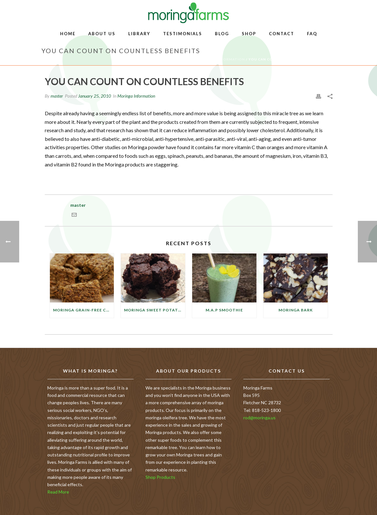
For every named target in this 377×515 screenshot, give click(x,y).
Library (139, 33)
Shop (249, 33)
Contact (281, 33)
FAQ (312, 33)
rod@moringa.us (259, 417)
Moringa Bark (296, 310)
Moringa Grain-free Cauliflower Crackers (83, 310)
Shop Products (160, 477)
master (57, 96)
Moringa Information (221, 59)
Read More (58, 492)
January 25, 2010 (94, 96)
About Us (101, 33)
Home (67, 33)
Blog (222, 33)
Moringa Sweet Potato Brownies (154, 310)
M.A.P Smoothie (224, 310)
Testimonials (182, 33)
